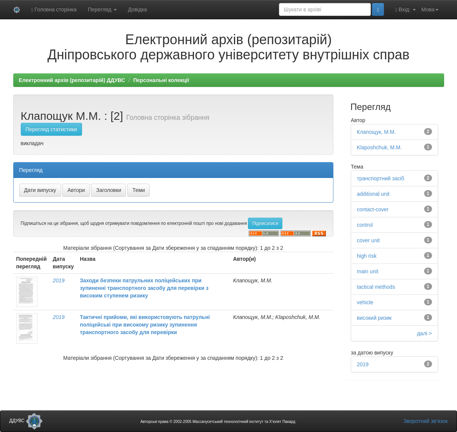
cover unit (368, 240)
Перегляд (102, 9)
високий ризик (374, 318)
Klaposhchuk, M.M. (379, 147)
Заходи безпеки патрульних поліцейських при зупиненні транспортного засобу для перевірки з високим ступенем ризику (144, 288)
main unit (367, 271)
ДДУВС (26, 420)
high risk (366, 256)
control (365, 225)
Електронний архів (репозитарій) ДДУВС (72, 80)
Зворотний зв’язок (425, 421)
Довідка (137, 9)
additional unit (373, 194)
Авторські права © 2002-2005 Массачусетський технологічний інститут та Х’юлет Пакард (217, 422)
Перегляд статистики (51, 129)
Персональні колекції (161, 80)
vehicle (365, 302)
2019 (59, 280)
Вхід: (405, 9)
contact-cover (373, 209)
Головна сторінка (54, 9)
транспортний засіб (380, 178)
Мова (429, 9)
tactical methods (376, 287)
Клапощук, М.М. (376, 132)
